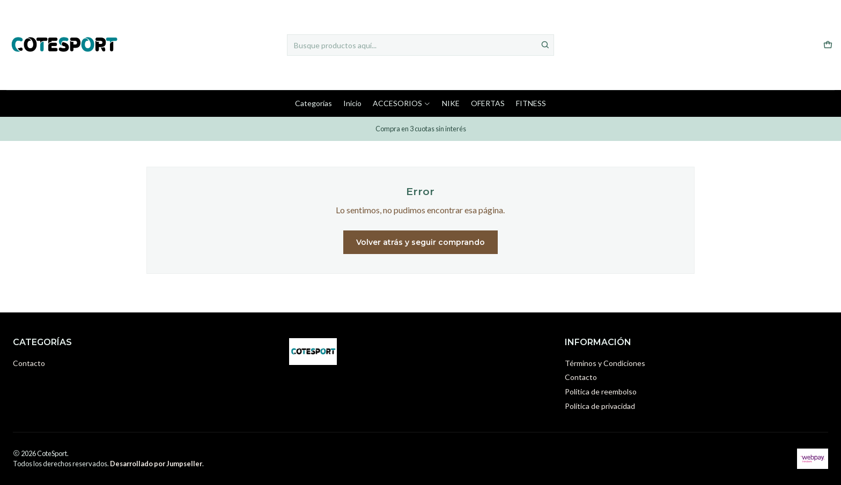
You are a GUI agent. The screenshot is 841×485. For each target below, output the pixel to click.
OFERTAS (488, 103)
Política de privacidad (600, 406)
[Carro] (828, 45)
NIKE (451, 103)
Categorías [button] (313, 103)
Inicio (352, 103)
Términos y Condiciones (605, 363)
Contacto (29, 363)
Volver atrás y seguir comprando (420, 242)
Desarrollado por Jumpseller (156, 463)
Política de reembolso (601, 391)
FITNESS (531, 103)
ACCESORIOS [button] (402, 103)
